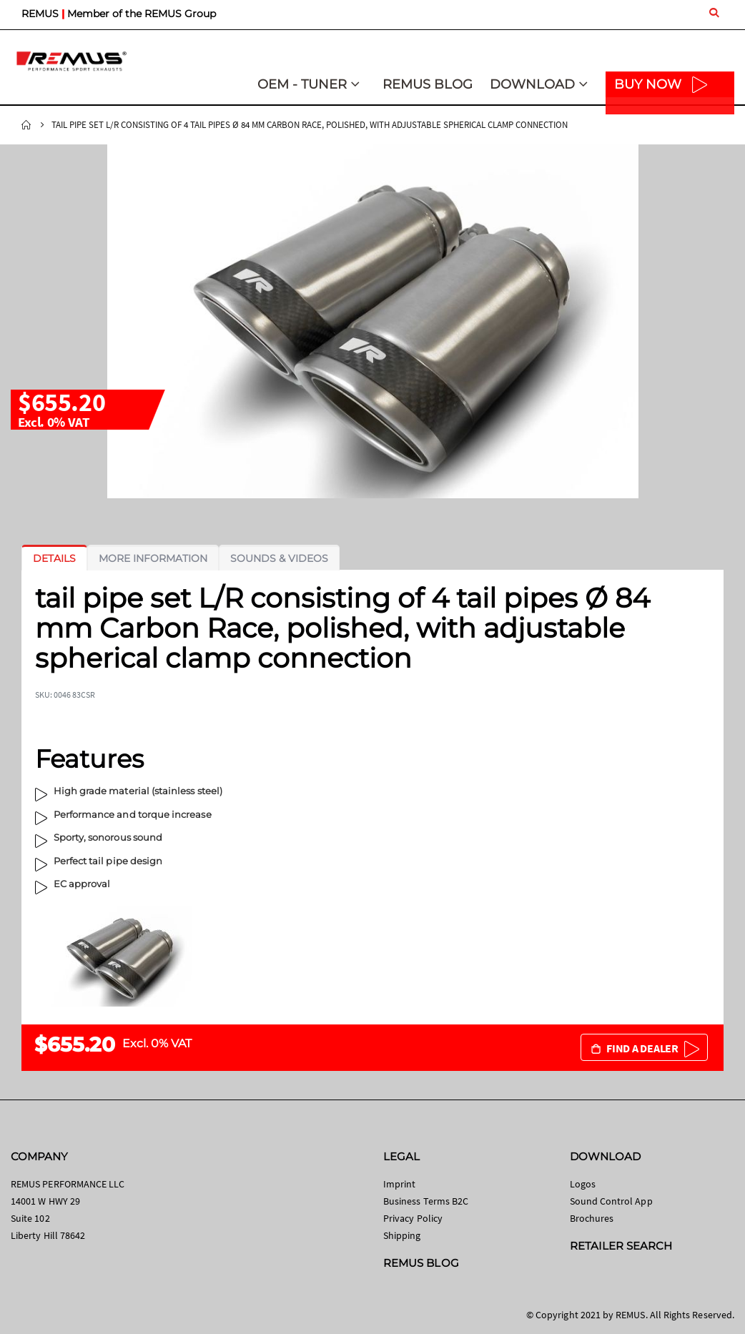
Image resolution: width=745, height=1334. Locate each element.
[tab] (54, 558)
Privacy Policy (413, 1218)
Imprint (399, 1183)
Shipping (402, 1235)
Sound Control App (611, 1201)
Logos (583, 1183)
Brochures (592, 1218)
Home (26, 125)
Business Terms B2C (425, 1201)
